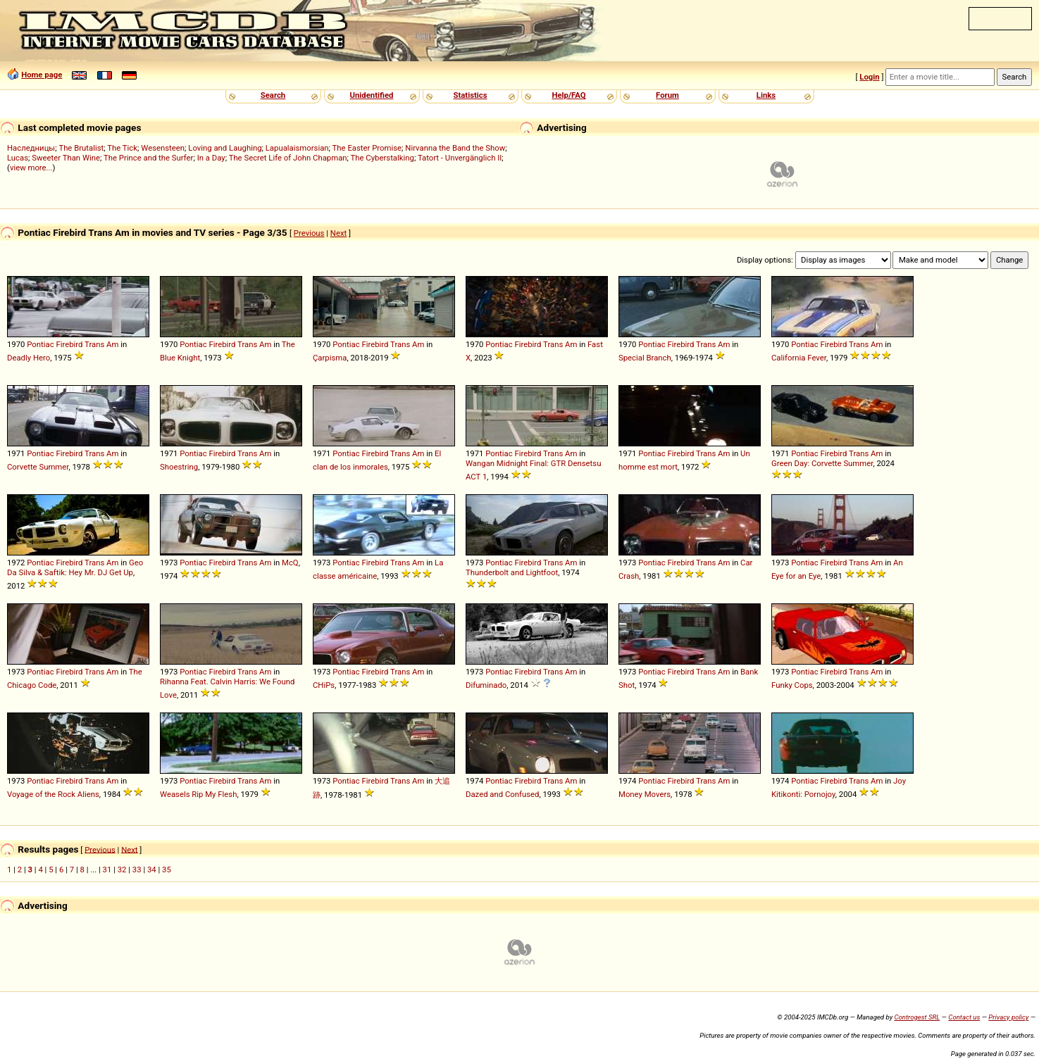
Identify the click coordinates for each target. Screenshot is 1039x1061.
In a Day (211, 158)
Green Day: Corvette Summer (822, 463)
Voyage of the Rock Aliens (53, 794)
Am (112, 344)
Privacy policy (1008, 1017)
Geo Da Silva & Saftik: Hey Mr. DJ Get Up (75, 567)
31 (107, 869)
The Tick (122, 148)
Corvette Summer (37, 467)
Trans (94, 344)
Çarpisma (330, 358)
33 (137, 869)
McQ (290, 562)
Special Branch (644, 358)
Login (869, 77)
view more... (31, 167)
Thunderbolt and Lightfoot (512, 572)
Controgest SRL (917, 1017)
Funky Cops (792, 685)
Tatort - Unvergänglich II (460, 158)
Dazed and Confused (502, 794)
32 (122, 869)
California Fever (798, 358)
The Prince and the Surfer (148, 158)
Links (766, 95)
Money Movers (644, 794)
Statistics (470, 95)
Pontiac (40, 344)
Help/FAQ (568, 95)
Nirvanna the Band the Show (455, 148)
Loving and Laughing (224, 148)
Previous (309, 233)
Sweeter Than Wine (66, 158)
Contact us (964, 1017)
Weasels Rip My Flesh (198, 794)
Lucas (17, 158)
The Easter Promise (367, 148)
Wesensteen (163, 148)
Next (338, 233)
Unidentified (372, 95)
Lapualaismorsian (297, 148)
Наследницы (31, 148)
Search (273, 95)
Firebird (69, 344)
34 (151, 869)
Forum (667, 95)
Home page (41, 75)
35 (166, 869)
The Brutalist (81, 148)
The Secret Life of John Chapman (288, 158)
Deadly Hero (28, 358)
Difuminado (486, 685)
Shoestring (179, 467)
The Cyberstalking (382, 158)
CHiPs (324, 685)
